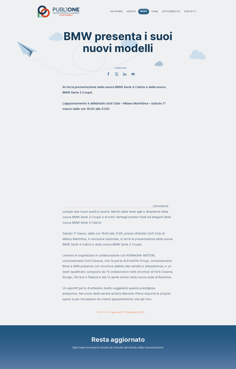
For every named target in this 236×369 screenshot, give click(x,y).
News (143, 11)
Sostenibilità (171, 11)
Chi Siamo (116, 11)
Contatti (190, 11)
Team (154, 11)
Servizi (131, 11)
